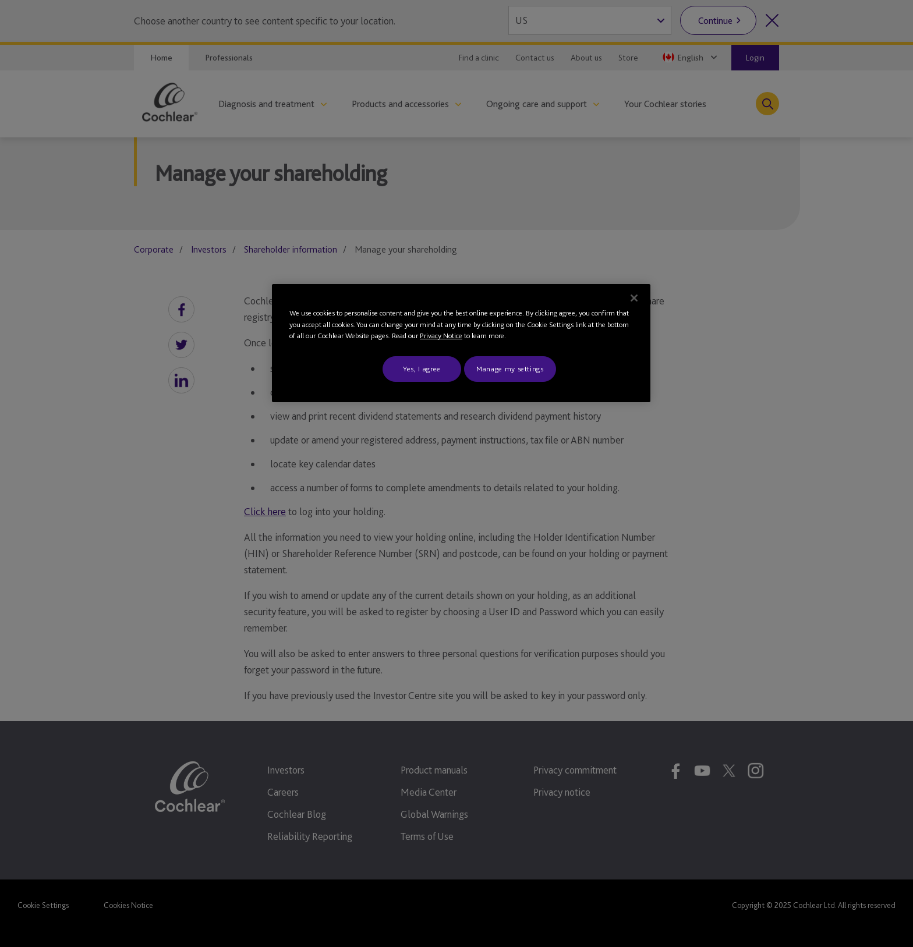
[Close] (634, 298)
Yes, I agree (422, 368)
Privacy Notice (441, 335)
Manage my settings (510, 368)
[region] (461, 343)
